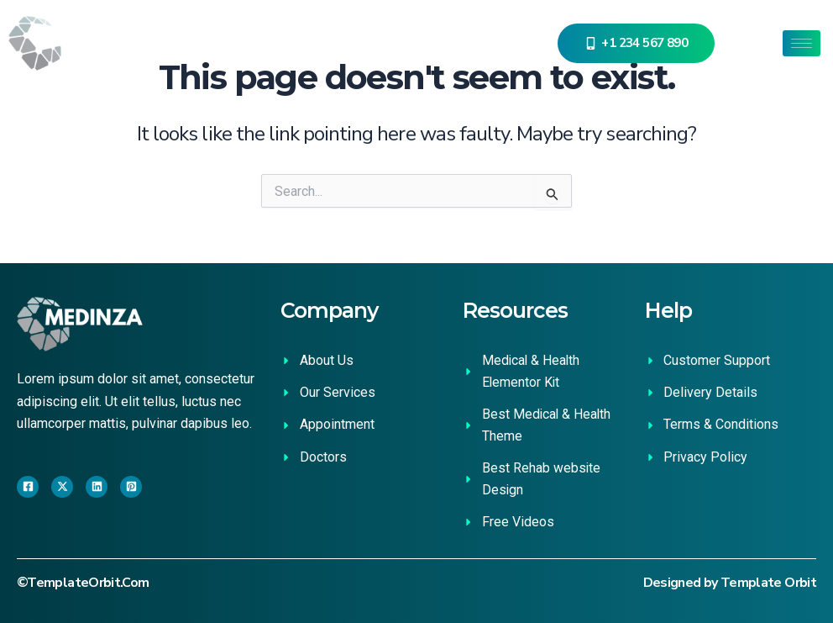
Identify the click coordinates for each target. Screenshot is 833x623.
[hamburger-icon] (801, 43)
